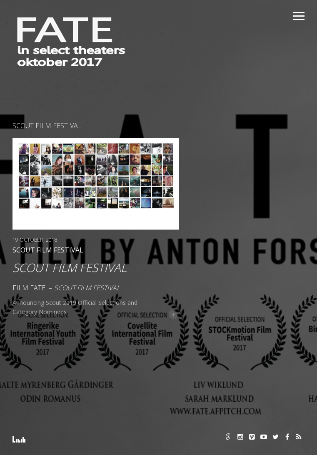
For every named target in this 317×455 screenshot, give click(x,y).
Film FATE (28, 287)
